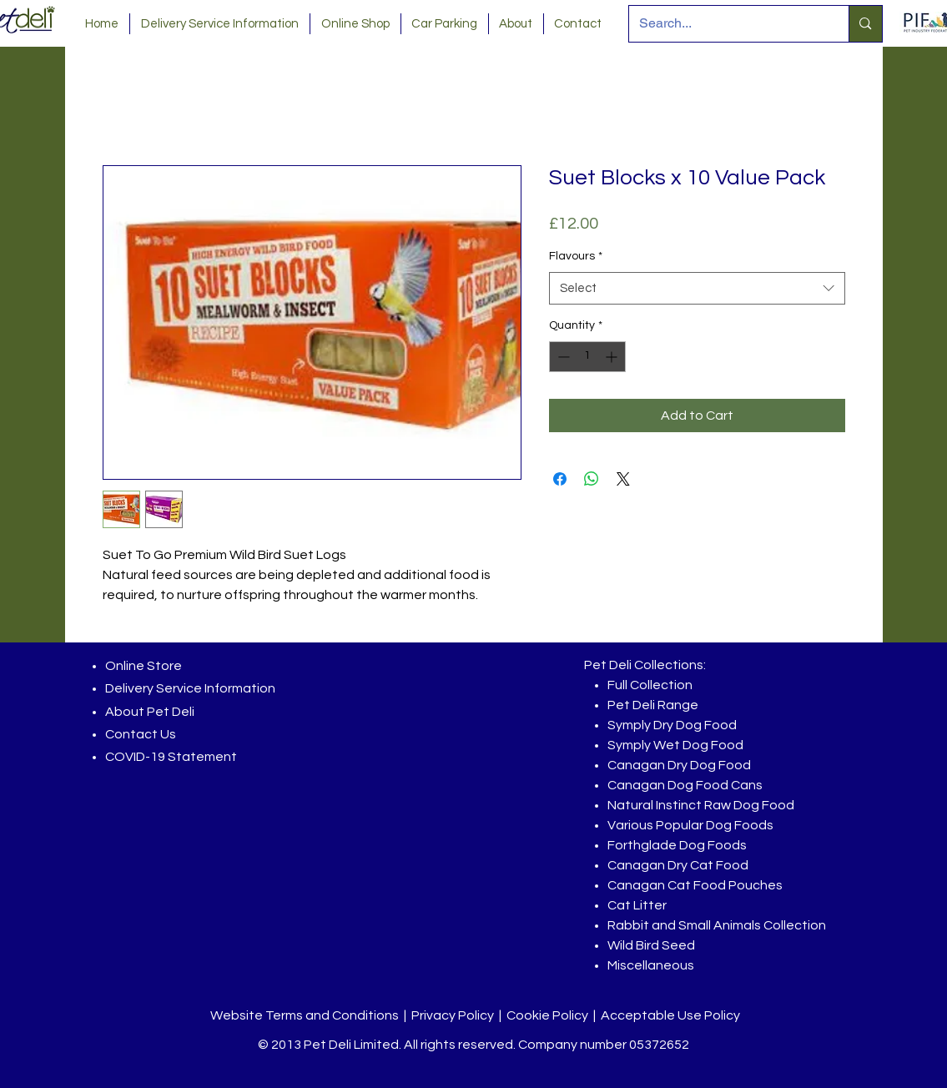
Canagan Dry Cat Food (677, 865)
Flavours (575, 256)
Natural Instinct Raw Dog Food (700, 805)
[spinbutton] (587, 356)
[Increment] (612, 356)
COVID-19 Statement (171, 756)
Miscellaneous (650, 965)
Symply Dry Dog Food (672, 725)
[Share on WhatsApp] (592, 479)
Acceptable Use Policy (670, 1015)
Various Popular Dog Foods (690, 825)
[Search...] (726, 24)
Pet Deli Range (652, 705)
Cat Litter (637, 905)
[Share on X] (623, 479)
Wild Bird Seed (651, 945)
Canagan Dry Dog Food (679, 765)
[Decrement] (562, 356)
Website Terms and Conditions (304, 1015)
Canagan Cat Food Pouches (695, 885)
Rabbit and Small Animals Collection (716, 925)
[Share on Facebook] (560, 479)
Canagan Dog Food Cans (685, 785)
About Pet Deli (149, 711)
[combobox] (697, 288)
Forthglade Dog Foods (677, 845)
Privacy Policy (452, 1015)
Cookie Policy (547, 1015)
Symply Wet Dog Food (675, 745)
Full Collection (650, 685)
